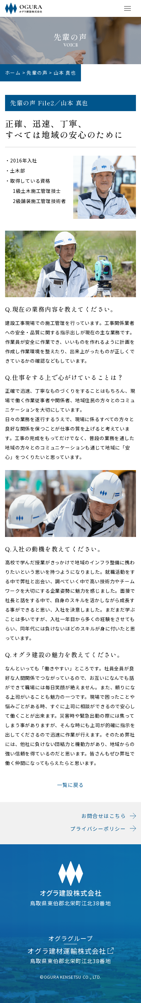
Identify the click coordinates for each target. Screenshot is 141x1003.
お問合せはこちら (103, 815)
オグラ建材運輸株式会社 (70, 951)
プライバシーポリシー (98, 828)
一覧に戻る (70, 784)
